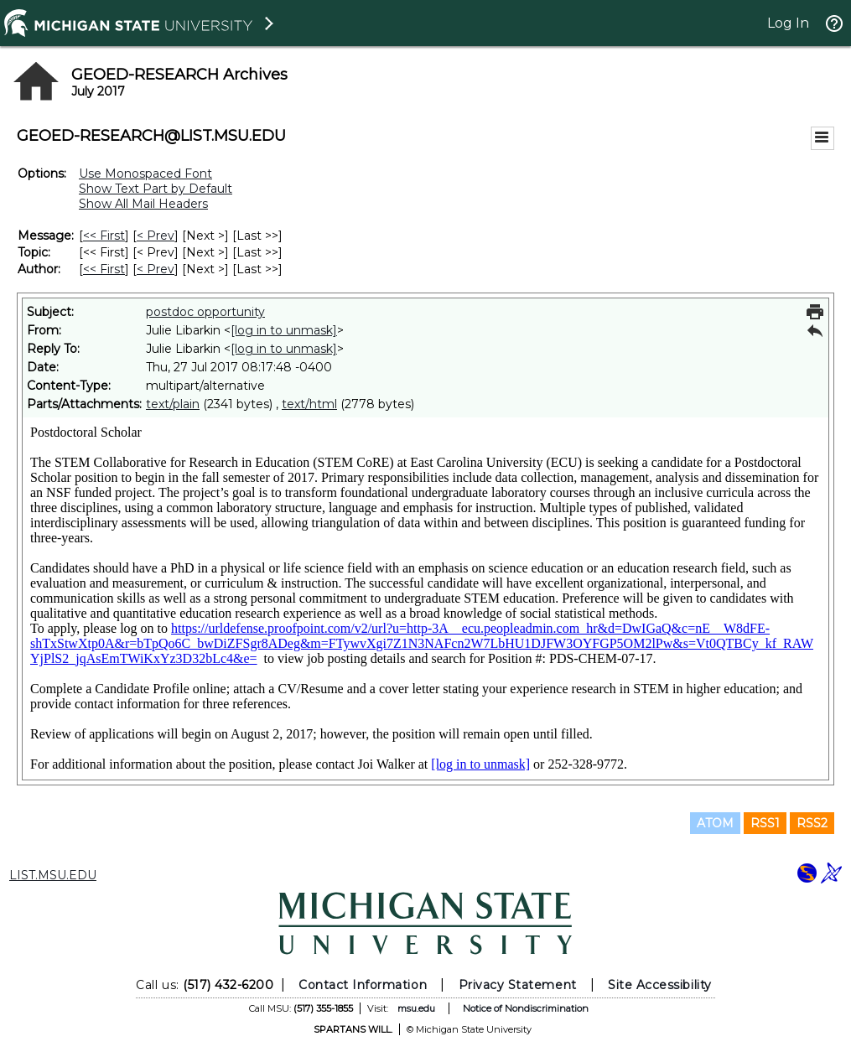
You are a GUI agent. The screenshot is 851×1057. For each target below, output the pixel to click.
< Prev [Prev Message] (155, 235)
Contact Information (362, 984)
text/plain (173, 404)
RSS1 (765, 823)
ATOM (715, 823)
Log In (788, 23)
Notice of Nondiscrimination (526, 1008)
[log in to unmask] (284, 330)
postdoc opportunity (205, 311)
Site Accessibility (660, 984)
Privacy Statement (518, 984)
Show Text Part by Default (155, 188)
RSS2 (812, 823)
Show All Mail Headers (143, 203)
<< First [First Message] (104, 235)
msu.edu (416, 1008)
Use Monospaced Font (145, 173)
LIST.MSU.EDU (52, 875)
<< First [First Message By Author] (104, 269)
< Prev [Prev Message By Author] (155, 269)
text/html (309, 404)
